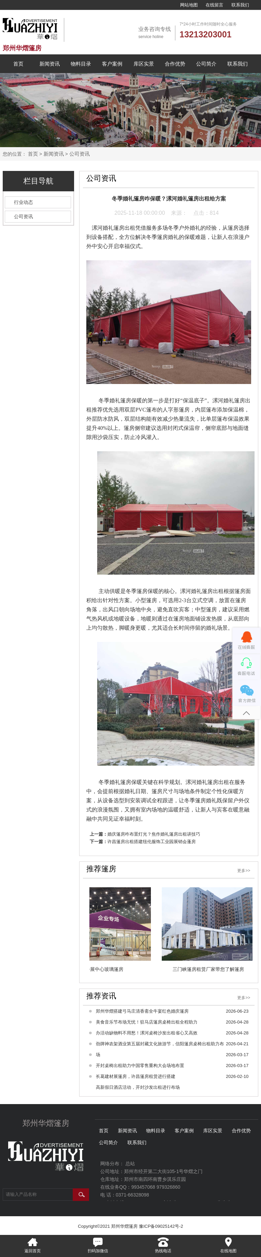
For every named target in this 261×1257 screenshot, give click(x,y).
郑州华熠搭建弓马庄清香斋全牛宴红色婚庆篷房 (142, 1011)
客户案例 (112, 64)
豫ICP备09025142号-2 (161, 1226)
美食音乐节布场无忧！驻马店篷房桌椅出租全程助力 (146, 1022)
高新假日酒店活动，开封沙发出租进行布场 (138, 1087)
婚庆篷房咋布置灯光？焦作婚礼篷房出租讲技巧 (153, 834)
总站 (130, 1163)
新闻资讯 (49, 64)
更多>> (243, 870)
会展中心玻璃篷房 (103, 969)
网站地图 (189, 4)
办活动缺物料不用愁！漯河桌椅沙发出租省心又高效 (146, 1032)
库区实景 (144, 64)
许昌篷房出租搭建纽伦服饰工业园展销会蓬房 (151, 841)
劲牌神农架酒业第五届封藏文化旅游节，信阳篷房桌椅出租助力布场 (160, 1049)
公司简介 (206, 64)
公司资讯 (79, 154)
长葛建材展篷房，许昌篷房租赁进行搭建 (135, 1076)
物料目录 (81, 64)
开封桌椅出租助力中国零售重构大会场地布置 (140, 1065)
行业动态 (23, 202)
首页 (18, 64)
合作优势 (175, 64)
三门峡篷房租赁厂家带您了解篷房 (207, 969)
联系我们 (240, 4)
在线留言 (214, 4)
